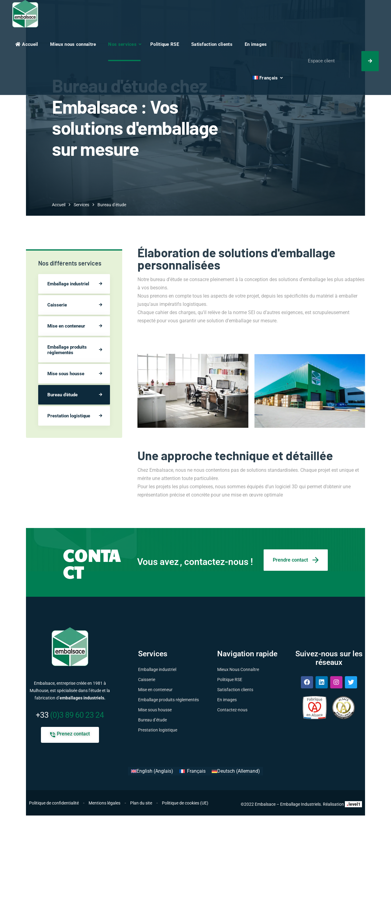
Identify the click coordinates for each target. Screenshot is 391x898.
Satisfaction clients (211, 44)
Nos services (122, 44)
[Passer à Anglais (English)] (152, 771)
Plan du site (141, 803)
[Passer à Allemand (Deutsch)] (236, 771)
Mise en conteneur (66, 326)
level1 (353, 804)
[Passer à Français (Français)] (192, 771)
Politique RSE (164, 44)
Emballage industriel (68, 284)
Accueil (26, 44)
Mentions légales (104, 803)
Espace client (321, 61)
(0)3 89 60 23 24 (70, 715)
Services (81, 204)
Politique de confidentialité (54, 803)
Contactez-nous (232, 709)
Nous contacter (370, 60)
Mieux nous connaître (73, 44)
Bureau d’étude (62, 395)
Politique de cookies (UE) (185, 803)
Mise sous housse (65, 373)
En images (256, 44)
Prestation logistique (68, 416)
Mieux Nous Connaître (238, 669)
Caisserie (57, 305)
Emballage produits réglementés (67, 349)
